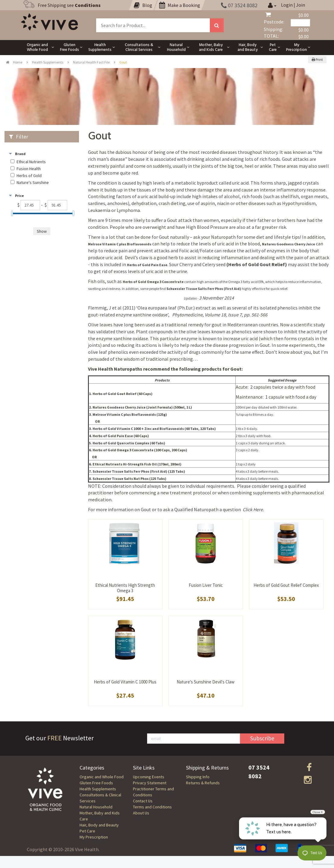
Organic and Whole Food (102, 776)
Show (42, 231)
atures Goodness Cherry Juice (289, 244)
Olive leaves (100, 325)
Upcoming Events (148, 776)
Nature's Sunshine (33, 182)
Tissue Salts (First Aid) (204, 288)
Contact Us (143, 801)
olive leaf (97, 352)
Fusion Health (29, 168)
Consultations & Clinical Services (100, 798)
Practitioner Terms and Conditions (153, 792)
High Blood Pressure (207, 227)
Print (317, 59)
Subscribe (262, 738)
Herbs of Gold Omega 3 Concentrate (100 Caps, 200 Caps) (140, 450)
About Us (141, 813)
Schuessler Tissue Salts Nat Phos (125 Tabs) (129, 478)
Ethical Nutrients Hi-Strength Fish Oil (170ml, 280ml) (137, 464)
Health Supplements (47, 62)
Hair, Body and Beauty (99, 825)
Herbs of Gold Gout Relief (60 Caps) (123, 393)
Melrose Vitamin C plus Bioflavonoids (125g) (130, 414)
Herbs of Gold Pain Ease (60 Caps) (121, 436)
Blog (143, 5)
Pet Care (87, 831)
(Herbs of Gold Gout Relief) (257, 264)
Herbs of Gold (29, 175)
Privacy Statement (149, 783)
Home (14, 62)
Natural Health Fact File (91, 62)
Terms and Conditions (152, 807)
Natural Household (96, 807)
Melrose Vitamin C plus (119, 244)
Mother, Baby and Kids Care (100, 816)
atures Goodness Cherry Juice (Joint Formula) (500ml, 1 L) (143, 407)
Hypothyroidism (299, 203)
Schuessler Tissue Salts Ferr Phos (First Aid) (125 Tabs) (139, 471)
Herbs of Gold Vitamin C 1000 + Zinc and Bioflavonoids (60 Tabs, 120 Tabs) (154, 428)
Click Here (253, 509)
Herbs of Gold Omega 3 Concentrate (153, 281)
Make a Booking (179, 5)
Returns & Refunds (203, 783)
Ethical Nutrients (31, 162)
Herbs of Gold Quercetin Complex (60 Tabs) (129, 443)
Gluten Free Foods (96, 783)
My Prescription (94, 837)
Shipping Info (198, 776)
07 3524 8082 (239, 5)
